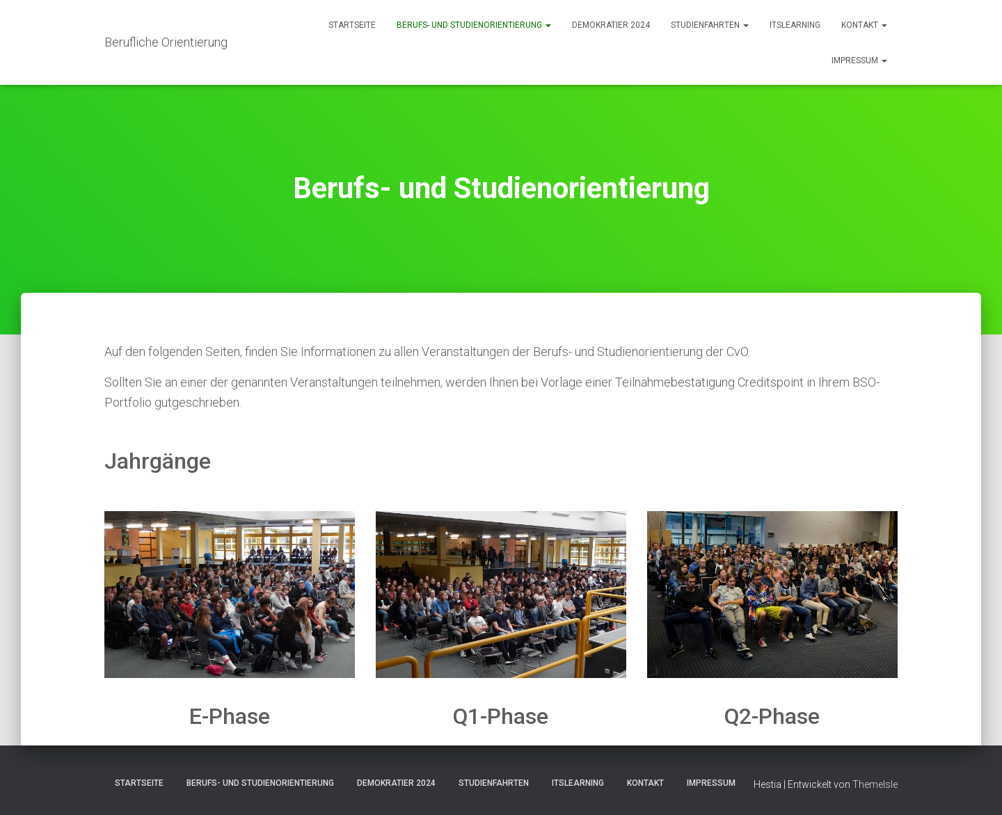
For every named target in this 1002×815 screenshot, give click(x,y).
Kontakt (864, 25)
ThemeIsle (875, 784)
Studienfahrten (710, 25)
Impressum (859, 60)
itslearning (795, 25)
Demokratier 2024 (611, 25)
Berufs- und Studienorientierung (474, 25)
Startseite (352, 25)
